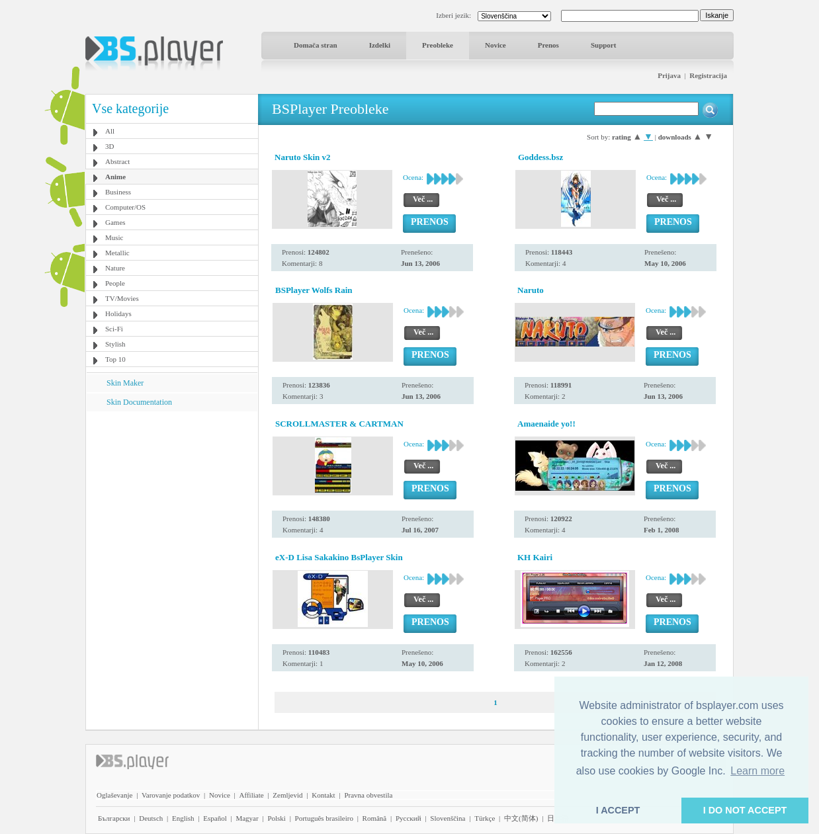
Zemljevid (287, 795)
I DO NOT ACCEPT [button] (745, 810)
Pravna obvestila (368, 795)
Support (604, 45)
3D (109, 146)
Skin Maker (125, 383)
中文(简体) (521, 818)
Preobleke (437, 45)
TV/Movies (122, 298)
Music (114, 237)
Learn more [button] (757, 770)
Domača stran (315, 45)
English (183, 818)
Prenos (548, 45)
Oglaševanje (114, 795)
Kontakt (323, 795)
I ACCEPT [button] (618, 810)
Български (114, 818)
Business (118, 192)
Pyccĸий (408, 818)
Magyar (247, 818)
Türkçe (484, 818)
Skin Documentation (139, 402)
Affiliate (251, 795)
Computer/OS (125, 207)
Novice (495, 45)
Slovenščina (447, 818)
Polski (276, 818)
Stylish (115, 344)
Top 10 (115, 359)
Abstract (117, 161)
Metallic (117, 253)
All (109, 131)
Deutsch (151, 818)
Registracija (708, 75)
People (115, 283)
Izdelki (379, 45)
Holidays (118, 313)
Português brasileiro (324, 818)
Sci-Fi (114, 329)
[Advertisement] (172, 494)
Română (375, 818)
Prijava (669, 75)
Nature (115, 268)
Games (115, 222)
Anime (115, 177)
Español (214, 818)
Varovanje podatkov (171, 795)
